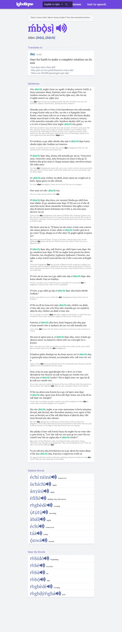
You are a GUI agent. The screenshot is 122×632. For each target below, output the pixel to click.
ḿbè (37, 565)
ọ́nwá (38, 540)
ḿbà (37, 572)
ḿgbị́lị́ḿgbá (45, 593)
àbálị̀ (37, 519)
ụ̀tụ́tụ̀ (39, 512)
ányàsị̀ (39, 491)
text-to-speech (96, 4)
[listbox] (54, 4)
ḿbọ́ (38, 579)
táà (36, 533)
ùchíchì (40, 484)
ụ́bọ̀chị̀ (50, 37)
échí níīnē (43, 477)
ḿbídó (39, 558)
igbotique (24, 4)
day (32, 54)
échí (37, 526)
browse (76, 4)
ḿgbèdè (41, 505)
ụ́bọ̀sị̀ (40, 37)
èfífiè (38, 498)
